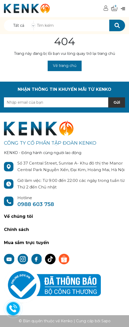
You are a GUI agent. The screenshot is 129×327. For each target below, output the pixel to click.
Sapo (106, 321)
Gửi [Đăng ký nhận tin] (116, 102)
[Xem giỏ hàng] (114, 8)
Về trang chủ (64, 65)
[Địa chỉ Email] (64, 102)
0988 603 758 (35, 204)
